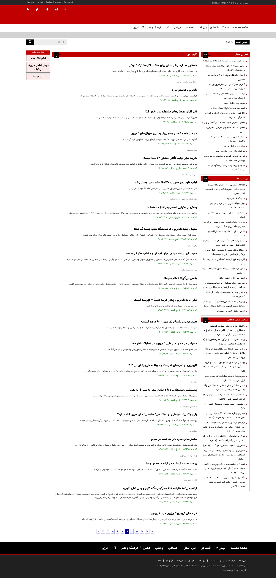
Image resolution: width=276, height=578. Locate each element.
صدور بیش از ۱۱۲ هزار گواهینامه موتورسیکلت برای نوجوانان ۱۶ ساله (225, 68)
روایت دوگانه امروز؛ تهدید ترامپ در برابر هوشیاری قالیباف (227, 205)
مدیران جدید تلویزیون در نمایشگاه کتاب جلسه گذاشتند (165, 229)
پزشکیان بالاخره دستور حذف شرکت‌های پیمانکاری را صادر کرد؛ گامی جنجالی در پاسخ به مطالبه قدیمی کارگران (224, 330)
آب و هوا (30, 2)
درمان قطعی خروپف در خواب (38, 67)
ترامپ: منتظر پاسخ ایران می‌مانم (231, 311)
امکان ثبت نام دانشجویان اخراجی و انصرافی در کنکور (225, 130)
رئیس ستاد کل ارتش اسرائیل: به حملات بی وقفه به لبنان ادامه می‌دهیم (224, 387)
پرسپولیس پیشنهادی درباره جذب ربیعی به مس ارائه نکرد (163, 390)
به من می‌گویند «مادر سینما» (180, 278)
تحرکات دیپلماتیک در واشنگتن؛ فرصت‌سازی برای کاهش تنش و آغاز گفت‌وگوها (224, 438)
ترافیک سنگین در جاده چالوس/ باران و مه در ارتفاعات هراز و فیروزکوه (225, 96)
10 (137, 531)
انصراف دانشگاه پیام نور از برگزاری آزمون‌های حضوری (225, 77)
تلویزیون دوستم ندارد (184, 90)
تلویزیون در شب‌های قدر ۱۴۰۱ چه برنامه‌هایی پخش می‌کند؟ (162, 365)
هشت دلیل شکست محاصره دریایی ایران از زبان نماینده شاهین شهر (224, 397)
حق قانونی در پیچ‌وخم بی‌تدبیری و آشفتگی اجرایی (226, 215)
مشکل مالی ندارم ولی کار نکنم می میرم (174, 439)
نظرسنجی (191, 560)
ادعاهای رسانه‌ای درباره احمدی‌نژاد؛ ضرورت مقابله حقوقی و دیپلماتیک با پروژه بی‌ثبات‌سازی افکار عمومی (224, 189)
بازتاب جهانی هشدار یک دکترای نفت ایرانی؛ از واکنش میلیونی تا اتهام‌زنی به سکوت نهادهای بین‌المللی (225, 353)
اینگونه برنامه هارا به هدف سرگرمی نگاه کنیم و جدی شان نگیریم (160, 488)
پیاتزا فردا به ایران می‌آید (234, 146)
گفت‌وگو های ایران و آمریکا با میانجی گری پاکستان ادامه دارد (227, 139)
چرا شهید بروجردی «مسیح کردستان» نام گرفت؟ (224, 61)
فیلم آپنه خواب (38, 58)
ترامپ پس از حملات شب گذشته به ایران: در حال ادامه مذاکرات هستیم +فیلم (225, 415)
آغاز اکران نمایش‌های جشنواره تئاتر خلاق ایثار (170, 111)
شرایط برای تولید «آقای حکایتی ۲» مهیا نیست (170, 158)
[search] (30, 42)
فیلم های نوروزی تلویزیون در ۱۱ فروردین (173, 513)
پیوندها (49, 2)
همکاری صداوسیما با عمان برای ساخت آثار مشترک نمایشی (162, 65)
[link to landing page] (231, 15)
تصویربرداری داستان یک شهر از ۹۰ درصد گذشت (169, 322)
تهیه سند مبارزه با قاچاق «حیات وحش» (228, 108)
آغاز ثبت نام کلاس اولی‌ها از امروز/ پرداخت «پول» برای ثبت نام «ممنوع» (226, 86)
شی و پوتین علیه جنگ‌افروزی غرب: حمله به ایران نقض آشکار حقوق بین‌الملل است (224, 243)
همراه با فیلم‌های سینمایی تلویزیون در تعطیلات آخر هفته (163, 343)
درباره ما (58, 2)
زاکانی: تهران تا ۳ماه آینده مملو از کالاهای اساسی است (226, 233)
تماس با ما (68, 2)
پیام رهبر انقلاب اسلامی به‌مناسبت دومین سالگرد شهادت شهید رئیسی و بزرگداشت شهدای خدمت (223, 304)
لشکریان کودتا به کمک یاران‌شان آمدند (224, 445)
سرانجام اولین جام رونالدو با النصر (230, 151)
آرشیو (222, 560)
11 (142, 531)
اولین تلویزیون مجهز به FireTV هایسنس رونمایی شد (166, 182)
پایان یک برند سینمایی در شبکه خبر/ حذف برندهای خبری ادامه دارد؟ (157, 414)
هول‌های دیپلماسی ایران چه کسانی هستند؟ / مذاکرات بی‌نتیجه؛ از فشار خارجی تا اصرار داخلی (224, 285)
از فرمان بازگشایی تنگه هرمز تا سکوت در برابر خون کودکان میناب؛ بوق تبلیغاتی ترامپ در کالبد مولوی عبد (224, 427)
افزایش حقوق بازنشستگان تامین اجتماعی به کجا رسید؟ (224, 261)
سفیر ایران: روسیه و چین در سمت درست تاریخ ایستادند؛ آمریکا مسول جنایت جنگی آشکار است (224, 455)
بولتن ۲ (226, 28)
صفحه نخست (240, 28)
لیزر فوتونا (38, 77)
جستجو (213, 560)
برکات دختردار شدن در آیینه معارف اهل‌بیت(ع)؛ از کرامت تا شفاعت (224, 342)
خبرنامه (40, 2)
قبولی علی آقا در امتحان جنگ (232, 278)
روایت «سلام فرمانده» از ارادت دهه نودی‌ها (171, 463)
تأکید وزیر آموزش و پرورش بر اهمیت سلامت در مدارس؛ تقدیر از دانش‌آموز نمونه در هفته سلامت (224, 482)
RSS (159, 560)
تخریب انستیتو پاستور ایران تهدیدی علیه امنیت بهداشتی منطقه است (224, 158)
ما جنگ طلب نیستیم (236, 198)
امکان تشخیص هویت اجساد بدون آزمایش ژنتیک (223, 122)
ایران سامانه (228, 570)
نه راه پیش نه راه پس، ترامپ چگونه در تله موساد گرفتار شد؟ (226, 168)
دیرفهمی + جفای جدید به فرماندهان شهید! (224, 406)
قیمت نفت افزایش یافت (234, 103)
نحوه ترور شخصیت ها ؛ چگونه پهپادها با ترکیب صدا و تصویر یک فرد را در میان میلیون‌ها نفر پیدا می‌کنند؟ (224, 468)
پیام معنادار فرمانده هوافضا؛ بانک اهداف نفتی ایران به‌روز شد (225, 378)
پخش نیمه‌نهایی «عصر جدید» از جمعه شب (171, 207)
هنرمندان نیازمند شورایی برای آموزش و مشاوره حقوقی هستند (161, 253)
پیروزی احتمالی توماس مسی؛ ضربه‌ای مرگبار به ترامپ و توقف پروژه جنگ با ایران (224, 224)
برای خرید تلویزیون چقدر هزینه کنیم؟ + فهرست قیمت (165, 300)
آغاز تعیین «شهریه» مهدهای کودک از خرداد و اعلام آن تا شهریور (225, 115)
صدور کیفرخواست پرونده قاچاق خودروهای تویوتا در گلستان (223, 271)
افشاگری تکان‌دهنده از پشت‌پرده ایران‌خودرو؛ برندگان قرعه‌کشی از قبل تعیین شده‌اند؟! (225, 252)
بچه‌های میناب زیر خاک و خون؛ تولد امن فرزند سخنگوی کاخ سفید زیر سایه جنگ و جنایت (224, 367)
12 (147, 531)
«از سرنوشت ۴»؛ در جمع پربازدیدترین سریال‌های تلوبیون (164, 133)
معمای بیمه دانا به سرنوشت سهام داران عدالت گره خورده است (225, 294)
